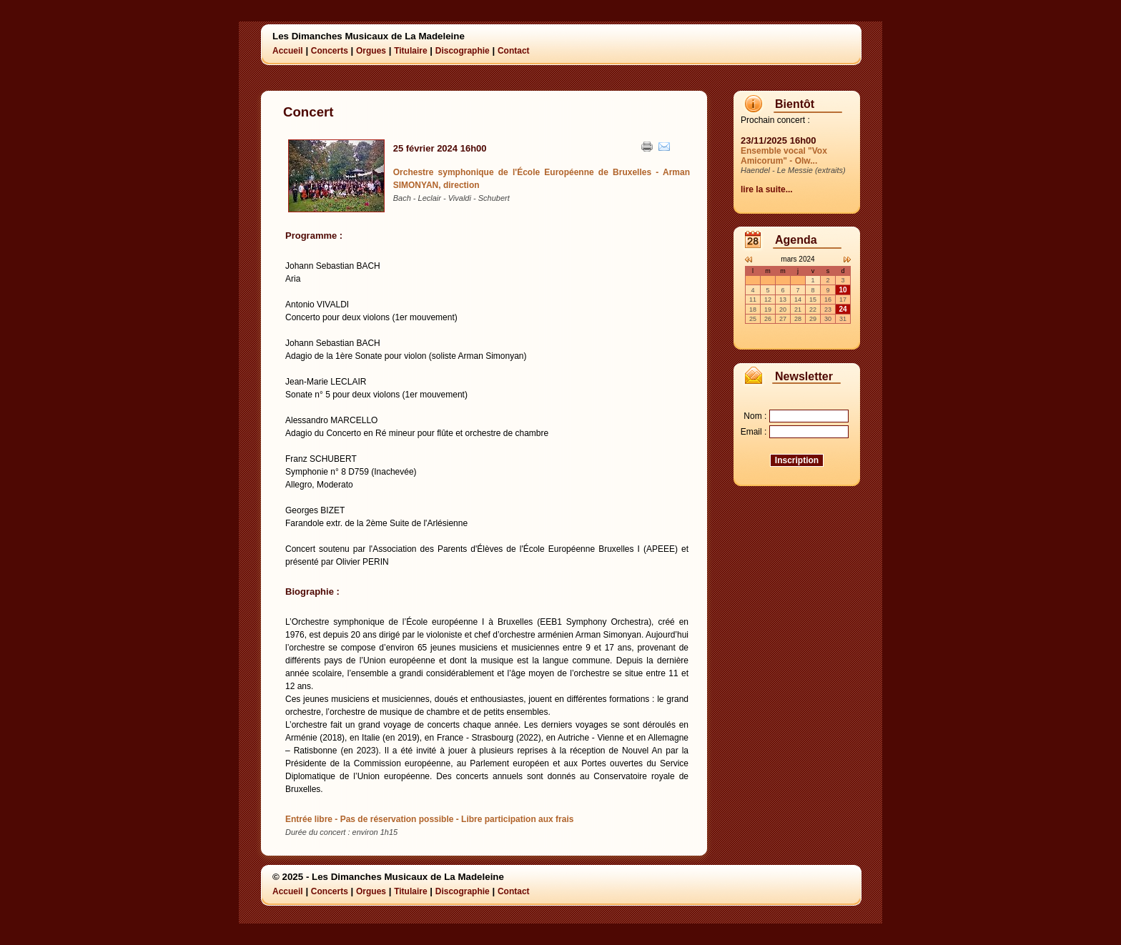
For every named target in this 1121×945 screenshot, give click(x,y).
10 (842, 290)
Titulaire (410, 51)
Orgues (371, 51)
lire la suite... (767, 189)
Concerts (329, 51)
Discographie (462, 51)
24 (842, 309)
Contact (514, 51)
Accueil (287, 51)
